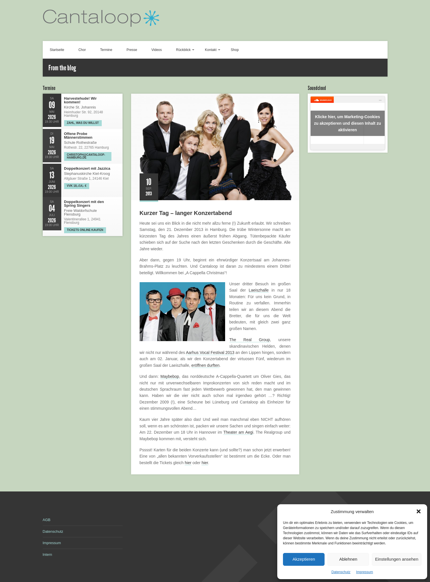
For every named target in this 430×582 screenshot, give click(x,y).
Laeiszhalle (259, 290)
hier (188, 462)
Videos (156, 50)
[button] (418, 511)
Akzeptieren (303, 559)
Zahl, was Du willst (83, 122)
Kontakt (211, 50)
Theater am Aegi (238, 432)
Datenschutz (340, 572)
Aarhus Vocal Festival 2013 (210, 352)
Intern (47, 554)
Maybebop (169, 376)
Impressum (364, 572)
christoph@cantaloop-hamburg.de (86, 156)
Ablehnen (348, 559)
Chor (82, 50)
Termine (106, 50)
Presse (132, 50)
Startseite (57, 50)
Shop (235, 50)
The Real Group (249, 339)
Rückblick (183, 50)
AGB (46, 520)
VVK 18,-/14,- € (77, 185)
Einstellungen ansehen (396, 559)
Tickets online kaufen (85, 229)
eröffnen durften (205, 365)
